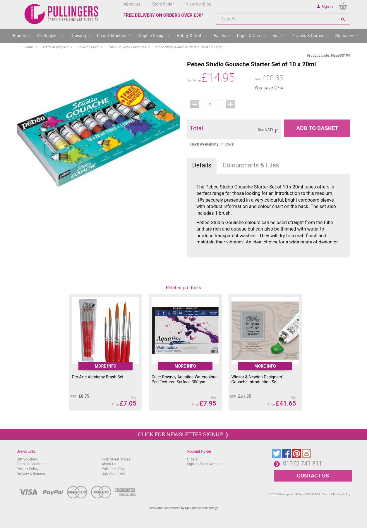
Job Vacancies (113, 474)
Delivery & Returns (31, 474)
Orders (192, 459)
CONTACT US (313, 475)
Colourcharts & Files (251, 165)
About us (132, 4)
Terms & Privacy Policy (336, 494)
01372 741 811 (302, 463)
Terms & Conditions (32, 464)
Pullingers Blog (113, 469)
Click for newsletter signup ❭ (183, 434)
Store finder (163, 4)
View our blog (198, 4)
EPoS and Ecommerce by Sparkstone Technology (183, 508)
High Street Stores (116, 459)
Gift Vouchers (27, 459)
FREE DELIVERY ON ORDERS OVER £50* (163, 15)
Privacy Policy (27, 469)
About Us (109, 464)
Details (201, 165)
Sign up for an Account (204, 464)
